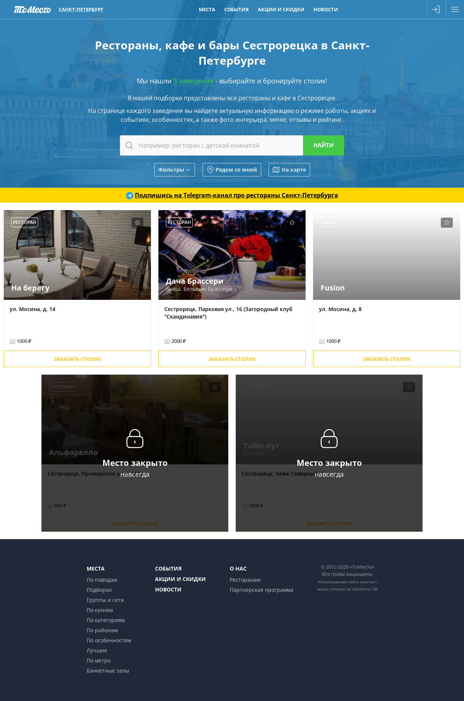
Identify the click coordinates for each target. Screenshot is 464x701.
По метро (99, 660)
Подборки (99, 589)
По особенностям (109, 640)
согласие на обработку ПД (353, 588)
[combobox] (232, 145)
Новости (168, 589)
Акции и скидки (180, 578)
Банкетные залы (108, 670)
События (168, 568)
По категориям (106, 620)
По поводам (102, 579)
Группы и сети (105, 599)
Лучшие (97, 650)
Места (96, 568)
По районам (102, 630)
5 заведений (193, 80)
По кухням (100, 610)
